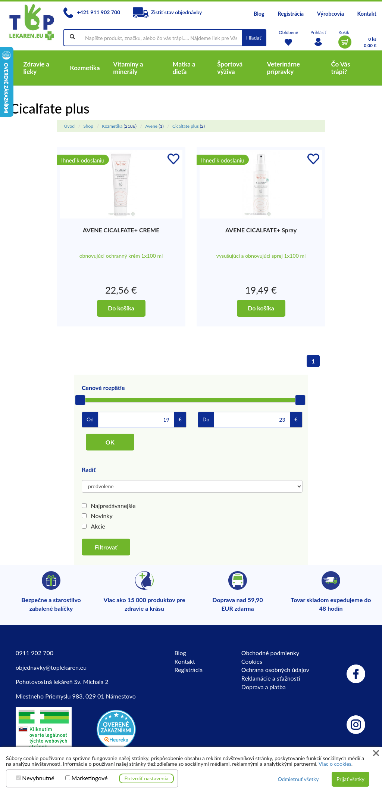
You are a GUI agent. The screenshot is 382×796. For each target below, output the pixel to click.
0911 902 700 (34, 652)
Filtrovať (106, 547)
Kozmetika (112, 126)
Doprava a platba (263, 686)
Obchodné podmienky (270, 652)
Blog (259, 13)
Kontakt (366, 13)
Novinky (102, 515)
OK (110, 442)
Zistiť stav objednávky (167, 12)
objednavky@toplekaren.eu (51, 667)
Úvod (69, 126)
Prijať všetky (350, 779)
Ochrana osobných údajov (275, 669)
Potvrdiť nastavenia (147, 778)
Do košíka (121, 308)
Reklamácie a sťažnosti (270, 678)
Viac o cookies (335, 764)
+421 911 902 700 (91, 12)
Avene (151, 126)
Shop (88, 126)
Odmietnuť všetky (298, 779)
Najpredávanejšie (113, 505)
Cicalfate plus (185, 126)
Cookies (251, 661)
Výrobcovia (330, 13)
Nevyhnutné (38, 778)
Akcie (98, 526)
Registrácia (291, 13)
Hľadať (254, 37)
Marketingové (90, 778)
